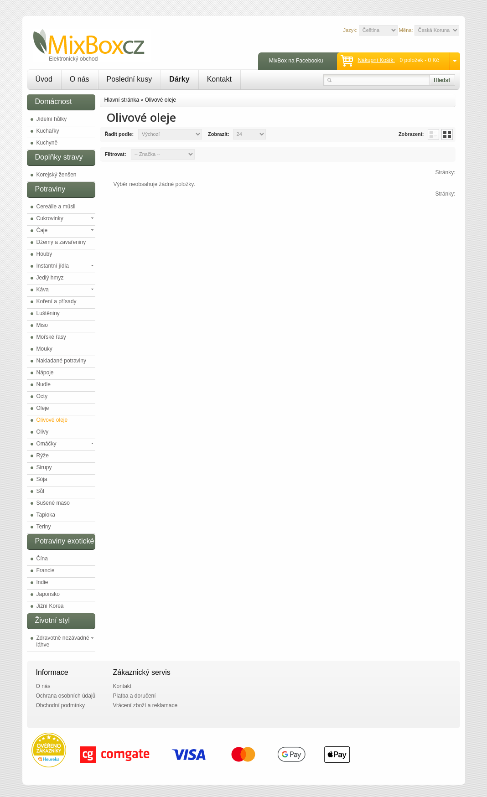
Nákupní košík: (375, 60)
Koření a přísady (56, 301)
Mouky (44, 349)
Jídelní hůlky (51, 119)
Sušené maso (53, 503)
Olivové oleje (52, 420)
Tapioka (45, 515)
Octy (42, 396)
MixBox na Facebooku (296, 60)
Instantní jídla (52, 266)
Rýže (42, 455)
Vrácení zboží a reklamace (145, 705)
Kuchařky (47, 131)
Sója (41, 479)
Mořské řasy (51, 337)
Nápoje (45, 372)
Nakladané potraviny (61, 360)
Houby (44, 254)
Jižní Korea (50, 606)
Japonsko (48, 594)
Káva (42, 289)
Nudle (43, 384)
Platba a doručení (134, 696)
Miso (42, 325)
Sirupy (44, 467)
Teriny (43, 526)
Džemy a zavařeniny (61, 242)
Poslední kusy (129, 79)
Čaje (42, 230)
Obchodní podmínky (60, 705)
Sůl (40, 491)
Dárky (179, 79)
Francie (45, 570)
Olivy (42, 432)
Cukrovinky (49, 218)
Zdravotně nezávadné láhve (62, 641)
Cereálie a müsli (56, 206)
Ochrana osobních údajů (66, 696)
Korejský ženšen (56, 174)
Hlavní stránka (122, 100)
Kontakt (219, 79)
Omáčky (46, 443)
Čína (42, 558)
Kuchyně (47, 143)
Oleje (42, 408)
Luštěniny (48, 313)
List (433, 134)
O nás (79, 79)
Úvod (44, 79)
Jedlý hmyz (50, 277)
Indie (42, 582)
